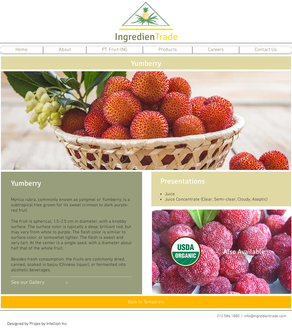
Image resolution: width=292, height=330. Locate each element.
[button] (37, 324)
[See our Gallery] (27, 282)
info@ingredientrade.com (265, 316)
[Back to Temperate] (146, 302)
